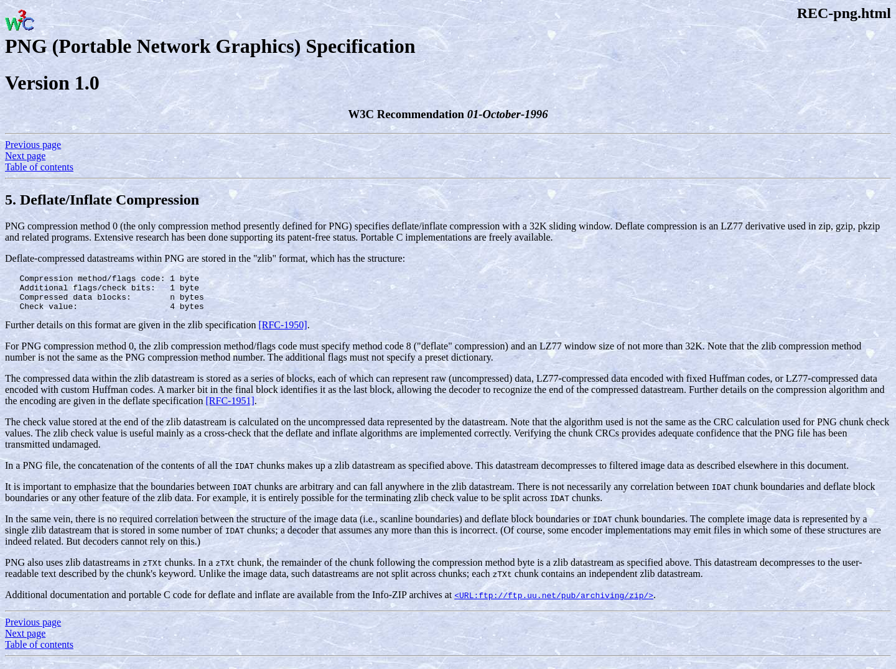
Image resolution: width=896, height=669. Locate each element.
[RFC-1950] (282, 332)
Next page (25, 155)
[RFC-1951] (230, 408)
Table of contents (39, 167)
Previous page (33, 144)
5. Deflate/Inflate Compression (102, 199)
